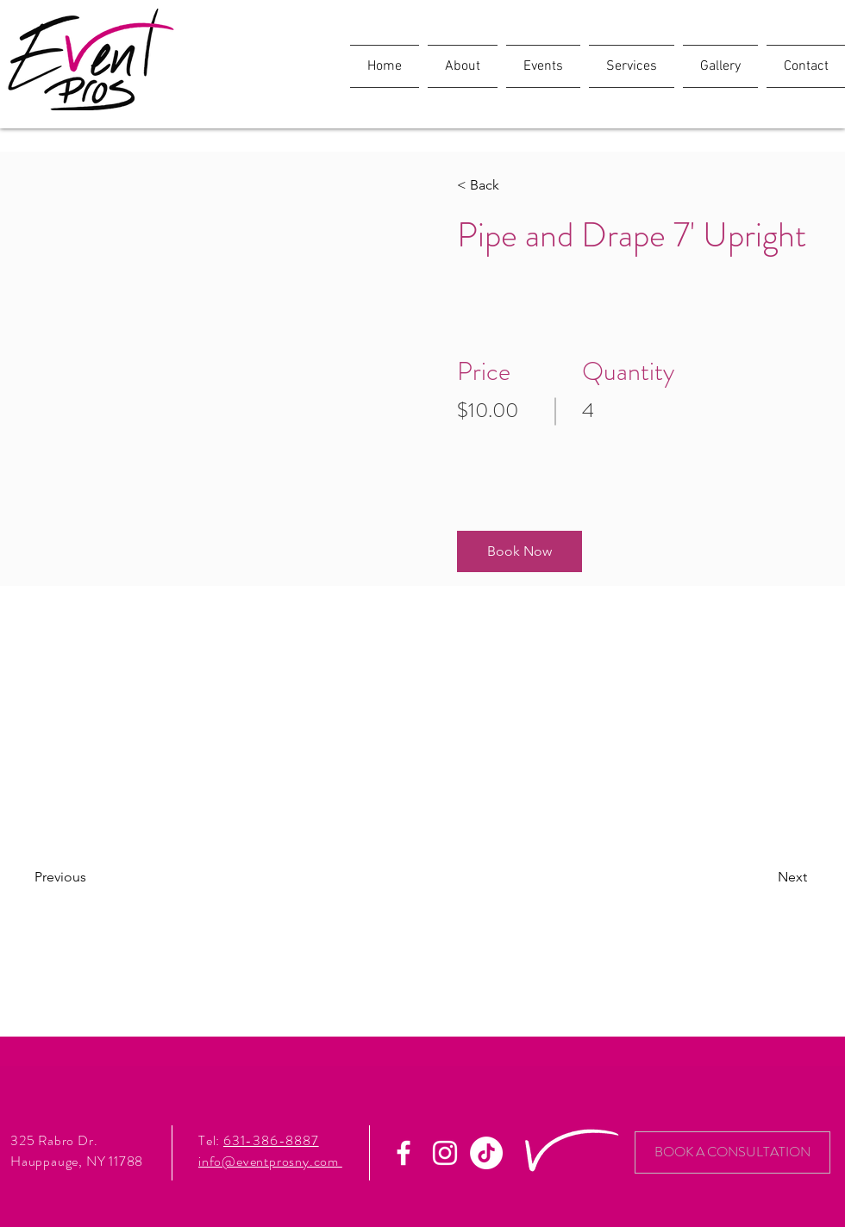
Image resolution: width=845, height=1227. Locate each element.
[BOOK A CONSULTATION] (732, 1152)
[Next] (760, 877)
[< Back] (506, 185)
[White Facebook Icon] (403, 1153)
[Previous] (84, 877)
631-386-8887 (271, 1140)
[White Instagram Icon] (445, 1153)
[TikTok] (486, 1153)
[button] (519, 551)
